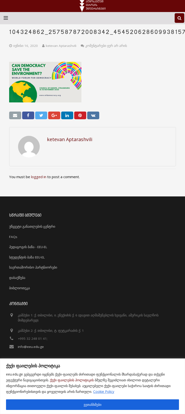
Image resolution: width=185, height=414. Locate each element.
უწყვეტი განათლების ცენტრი (32, 226)
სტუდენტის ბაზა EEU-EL (27, 257)
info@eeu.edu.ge (31, 347)
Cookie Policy (103, 391)
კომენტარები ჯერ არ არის (106, 46)
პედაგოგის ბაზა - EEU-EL (28, 247)
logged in (38, 176)
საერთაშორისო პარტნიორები (33, 267)
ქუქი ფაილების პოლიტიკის (72, 380)
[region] (92, 386)
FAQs (13, 237)
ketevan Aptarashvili (61, 46)
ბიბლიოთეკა (19, 288)
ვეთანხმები (92, 404)
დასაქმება (17, 278)
